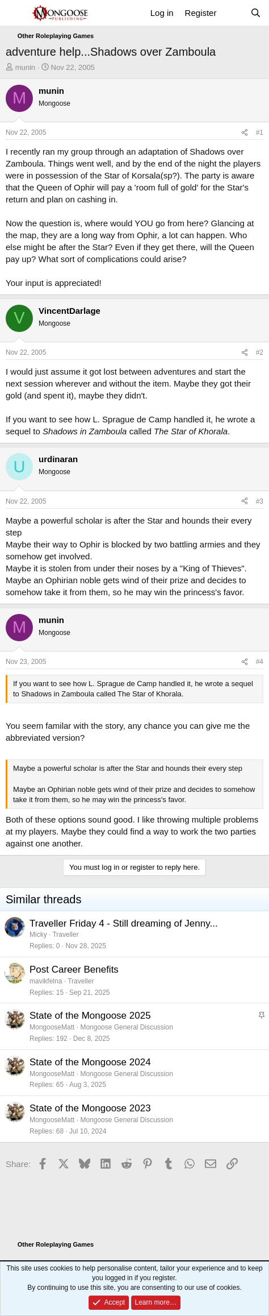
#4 (259, 662)
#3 (259, 501)
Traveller (65, 935)
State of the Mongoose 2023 (90, 1108)
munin (25, 67)
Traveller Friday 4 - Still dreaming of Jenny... (124, 923)
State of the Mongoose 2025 (90, 1015)
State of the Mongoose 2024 (90, 1062)
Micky (38, 935)
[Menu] (15, 13)
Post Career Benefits (74, 969)
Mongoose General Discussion (126, 1027)
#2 (259, 352)
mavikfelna (46, 981)
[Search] (256, 12)
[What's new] (233, 12)
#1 (259, 132)
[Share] (244, 132)
